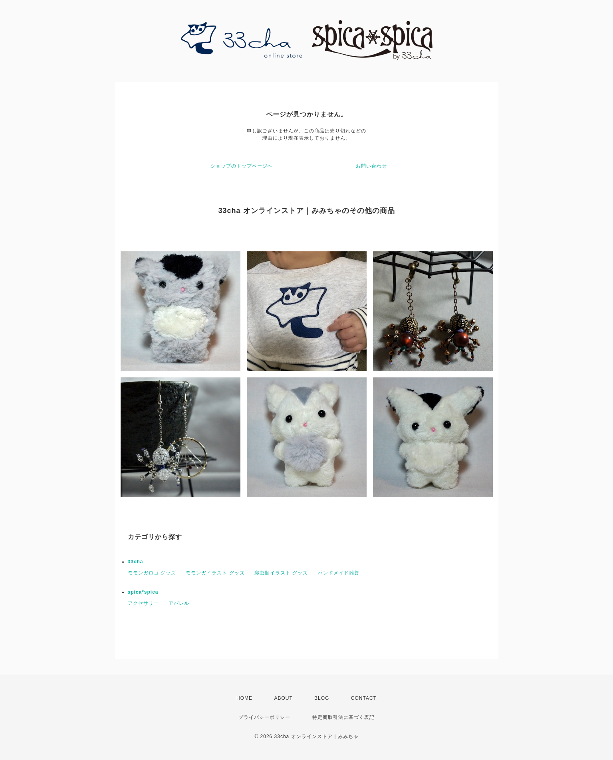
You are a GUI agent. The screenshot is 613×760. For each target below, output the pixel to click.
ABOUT (283, 698)
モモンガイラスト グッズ (215, 573)
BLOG (321, 698)
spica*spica (143, 592)
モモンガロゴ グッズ (152, 573)
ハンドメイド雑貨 (338, 573)
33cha (135, 562)
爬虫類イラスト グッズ (281, 573)
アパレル (179, 603)
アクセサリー (143, 603)
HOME (244, 698)
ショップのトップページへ (241, 166)
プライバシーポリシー (264, 717)
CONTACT (364, 698)
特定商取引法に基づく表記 (343, 717)
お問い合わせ (371, 166)
